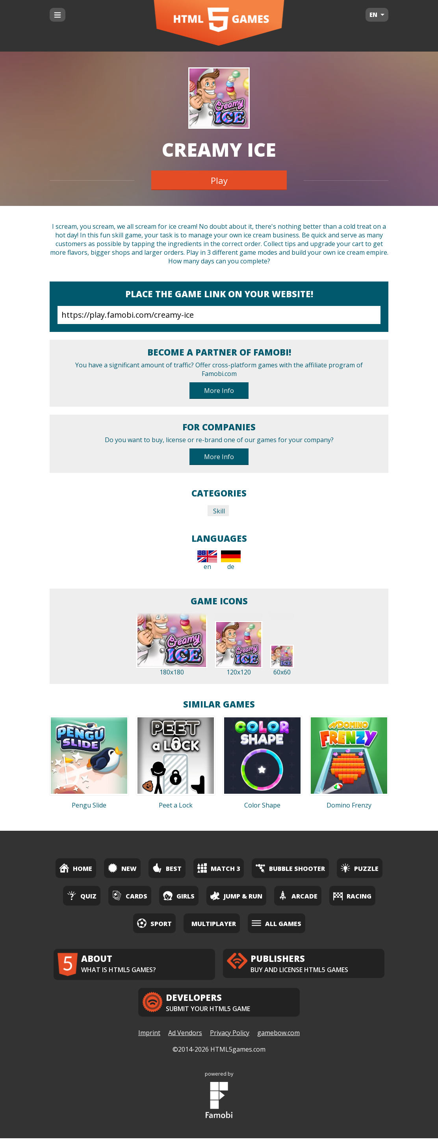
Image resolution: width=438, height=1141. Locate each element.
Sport (154, 923)
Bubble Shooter (290, 868)
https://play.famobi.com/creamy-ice (219, 315)
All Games (276, 923)
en (207, 560)
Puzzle (360, 868)
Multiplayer (213, 923)
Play (219, 180)
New (122, 868)
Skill (218, 511)
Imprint (149, 1036)
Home (75, 868)
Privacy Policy (229, 1036)
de (231, 560)
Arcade (297, 895)
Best (167, 868)
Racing (352, 895)
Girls (179, 895)
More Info (219, 390)
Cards (129, 895)
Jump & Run (236, 895)
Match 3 (218, 868)
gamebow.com (278, 1036)
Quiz (82, 895)
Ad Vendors (185, 1036)
